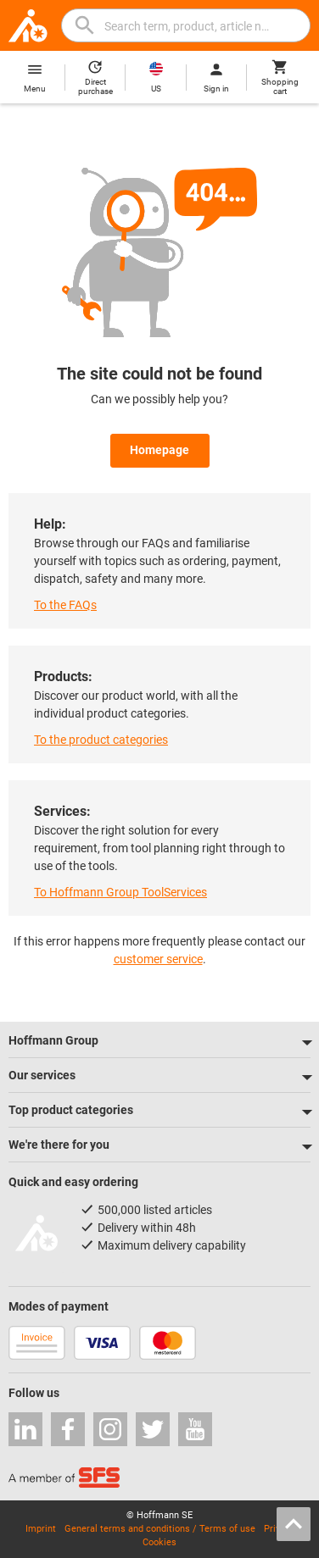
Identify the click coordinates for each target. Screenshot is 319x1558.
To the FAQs (65, 605)
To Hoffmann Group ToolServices (120, 892)
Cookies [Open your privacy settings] (159, 1542)
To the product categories (101, 739)
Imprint (40, 1528)
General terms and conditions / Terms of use (159, 1528)
